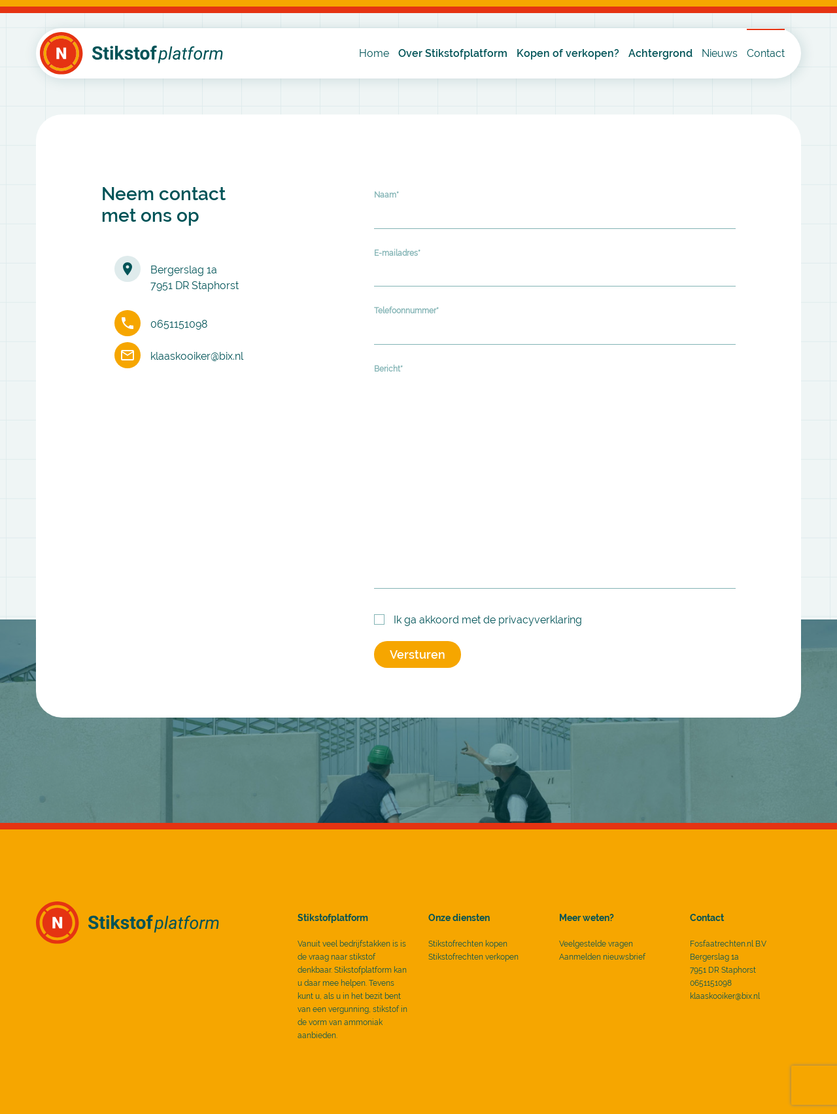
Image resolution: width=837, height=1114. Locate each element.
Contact (766, 53)
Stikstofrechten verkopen (473, 957)
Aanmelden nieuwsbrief (602, 957)
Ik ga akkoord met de (488, 620)
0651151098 (178, 324)
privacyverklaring (540, 620)
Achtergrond (660, 53)
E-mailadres (397, 253)
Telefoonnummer (406, 310)
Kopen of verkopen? (568, 53)
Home (374, 53)
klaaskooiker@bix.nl (196, 356)
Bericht (388, 369)
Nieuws (720, 53)
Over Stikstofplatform (452, 53)
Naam (386, 195)
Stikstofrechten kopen (467, 944)
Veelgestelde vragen (596, 944)
